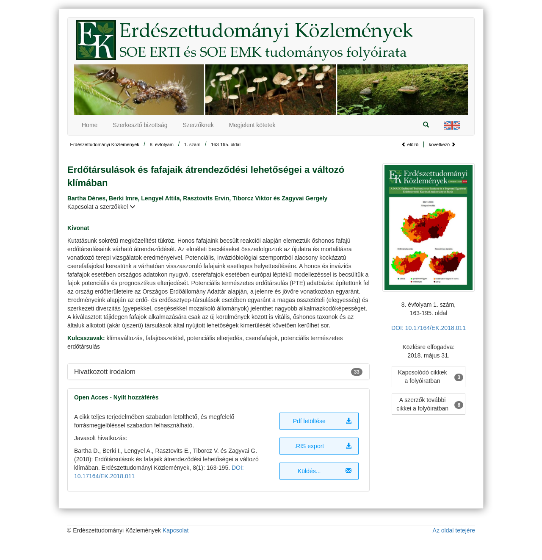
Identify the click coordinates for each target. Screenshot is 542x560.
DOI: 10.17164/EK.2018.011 (428, 327)
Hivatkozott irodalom (105, 371)
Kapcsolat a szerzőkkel (101, 206)
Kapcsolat (175, 530)
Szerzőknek (198, 125)
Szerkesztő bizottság (140, 125)
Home (89, 125)
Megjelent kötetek (252, 125)
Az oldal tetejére (454, 530)
